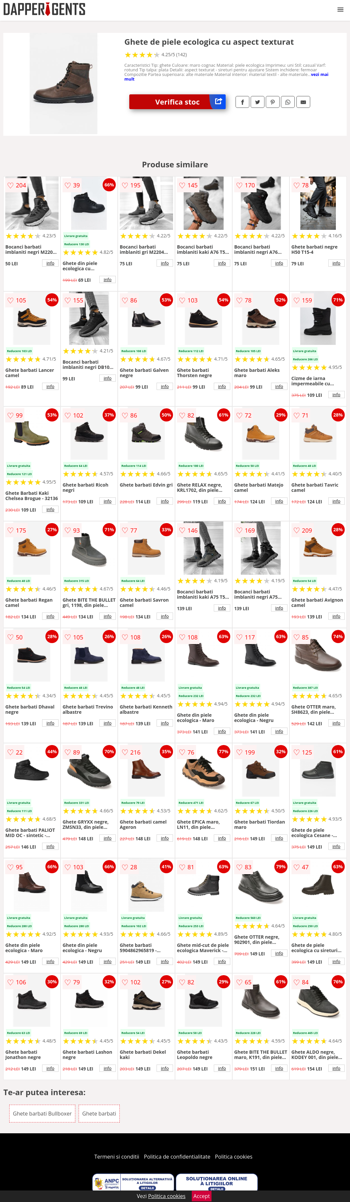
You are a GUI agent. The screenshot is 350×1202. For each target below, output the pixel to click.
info (50, 263)
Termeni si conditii (116, 1156)
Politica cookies (234, 1156)
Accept (201, 1196)
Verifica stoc (190, 101)
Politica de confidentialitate (177, 1156)
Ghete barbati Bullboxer (42, 1113)
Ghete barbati (99, 1113)
